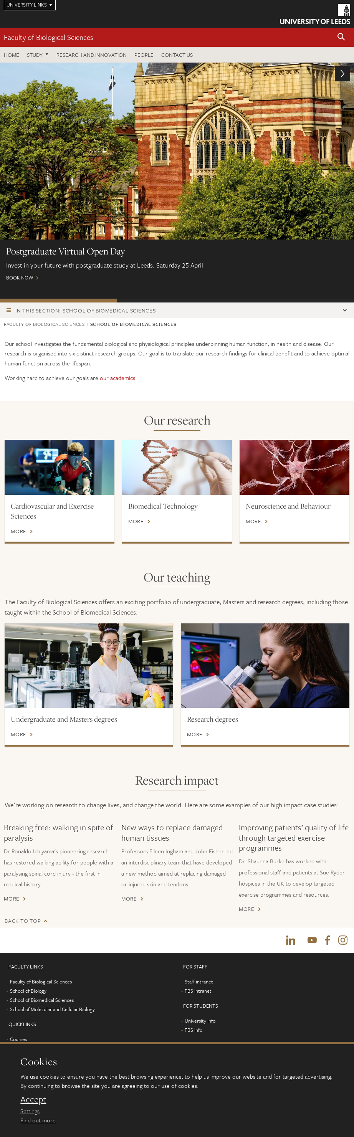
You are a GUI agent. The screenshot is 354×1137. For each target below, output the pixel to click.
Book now (177, 175)
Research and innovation (91, 55)
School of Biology (28, 991)
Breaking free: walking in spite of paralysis (58, 832)
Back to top (23, 921)
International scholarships (294, 300)
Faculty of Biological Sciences (48, 37)
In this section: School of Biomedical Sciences (85, 310)
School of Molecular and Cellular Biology (52, 1010)
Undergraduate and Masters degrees (64, 719)
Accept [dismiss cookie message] (33, 1099)
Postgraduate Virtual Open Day (58, 300)
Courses (18, 1040)
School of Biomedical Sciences (42, 1001)
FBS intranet (198, 991)
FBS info (193, 1031)
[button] (341, 37)
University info (200, 1021)
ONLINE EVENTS (175, 300)
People (144, 55)
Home (11, 55)
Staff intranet (199, 982)
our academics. (118, 377)
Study (35, 55)
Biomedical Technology (163, 506)
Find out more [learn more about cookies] (38, 1120)
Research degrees (212, 719)
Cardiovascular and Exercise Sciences (52, 511)
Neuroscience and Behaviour (288, 506)
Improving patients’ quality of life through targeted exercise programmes (294, 837)
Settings (30, 1111)
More (18, 531)
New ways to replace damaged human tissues (172, 832)
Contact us (177, 55)
